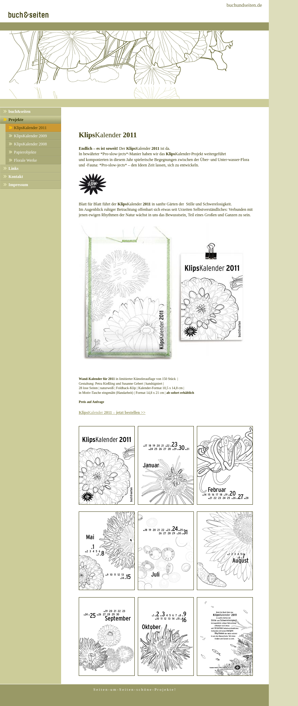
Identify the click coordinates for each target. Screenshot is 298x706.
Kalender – (112, 412)
